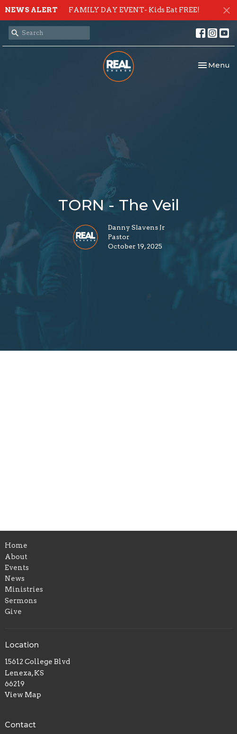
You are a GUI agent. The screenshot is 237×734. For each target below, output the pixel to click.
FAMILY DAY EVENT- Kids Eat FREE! (134, 10)
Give (13, 611)
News (15, 578)
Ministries (24, 589)
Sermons (21, 600)
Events (17, 567)
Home (16, 545)
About (16, 557)
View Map (23, 695)
